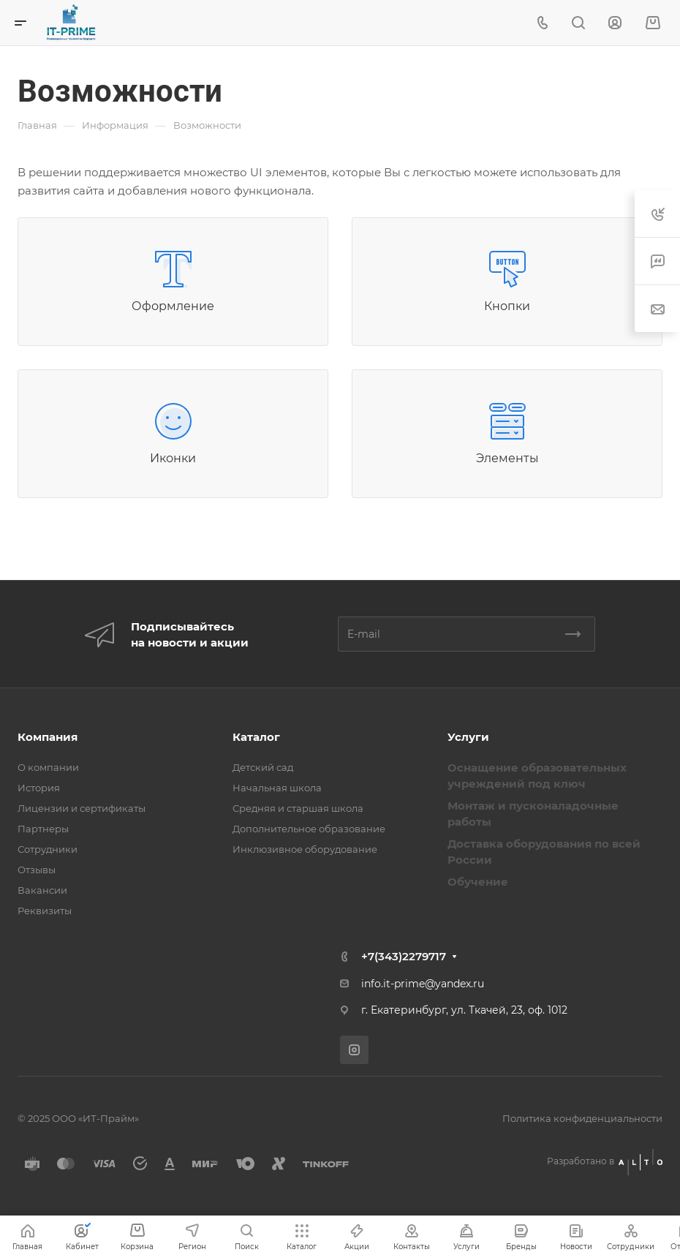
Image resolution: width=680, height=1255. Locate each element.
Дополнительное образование (309, 828)
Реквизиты (45, 910)
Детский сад (263, 767)
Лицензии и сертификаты (82, 808)
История (39, 788)
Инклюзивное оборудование (305, 849)
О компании (48, 767)
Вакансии (42, 890)
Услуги (468, 737)
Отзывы (37, 869)
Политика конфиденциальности (582, 1118)
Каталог (256, 737)
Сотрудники (48, 849)
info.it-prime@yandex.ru (422, 983)
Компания (48, 737)
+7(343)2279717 (403, 956)
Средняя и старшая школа (298, 808)
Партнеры (43, 828)
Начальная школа (277, 788)
